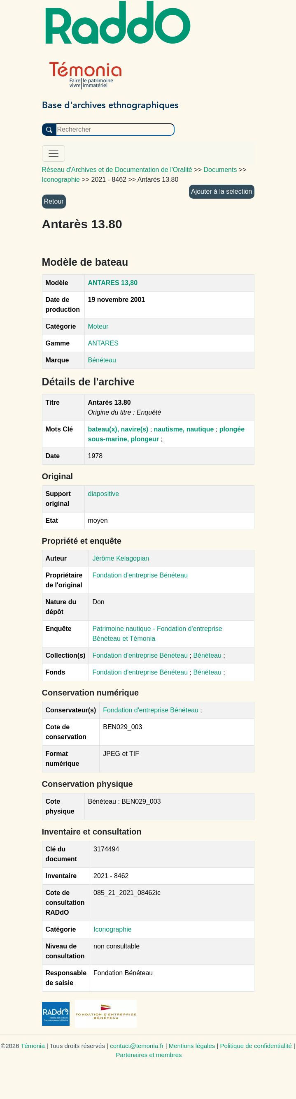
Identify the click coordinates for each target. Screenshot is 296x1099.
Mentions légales (192, 1045)
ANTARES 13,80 (113, 282)
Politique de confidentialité (256, 1045)
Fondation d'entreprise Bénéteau (140, 655)
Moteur (98, 326)
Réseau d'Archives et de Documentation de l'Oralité (117, 169)
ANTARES (103, 343)
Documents (220, 169)
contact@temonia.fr (136, 1045)
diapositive (103, 493)
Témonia (32, 1045)
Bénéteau (102, 360)
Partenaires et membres (149, 1054)
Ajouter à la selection (221, 191)
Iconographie (112, 929)
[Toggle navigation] (53, 153)
